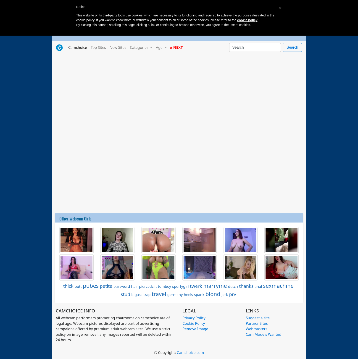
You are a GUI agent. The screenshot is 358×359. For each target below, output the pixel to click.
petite (106, 286)
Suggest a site (258, 317)
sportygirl (180, 286)
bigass (136, 294)
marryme (215, 285)
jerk (224, 294)
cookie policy (247, 20)
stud (125, 294)
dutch (233, 286)
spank (199, 294)
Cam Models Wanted (263, 334)
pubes (91, 285)
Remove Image (195, 328)
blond (212, 294)
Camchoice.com (190, 352)
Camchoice (78, 47)
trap (146, 294)
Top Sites (98, 47)
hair (134, 286)
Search (292, 47)
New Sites (118, 47)
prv (232, 294)
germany (175, 294)
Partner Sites (257, 323)
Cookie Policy (193, 323)
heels (188, 294)
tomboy (164, 286)
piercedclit (148, 286)
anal (258, 286)
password (121, 286)
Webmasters (256, 328)
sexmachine (278, 285)
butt (78, 286)
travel (159, 294)
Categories (139, 47)
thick (68, 286)
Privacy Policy (193, 317)
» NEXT (176, 47)
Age (159, 47)
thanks (246, 286)
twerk (196, 286)
